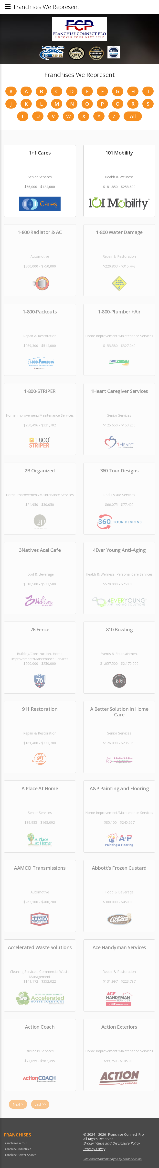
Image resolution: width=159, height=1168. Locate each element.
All (133, 116)
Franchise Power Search (20, 1155)
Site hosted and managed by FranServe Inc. (112, 1159)
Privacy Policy (94, 1148)
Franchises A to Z (15, 1143)
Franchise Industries (17, 1149)
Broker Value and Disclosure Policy (111, 1143)
